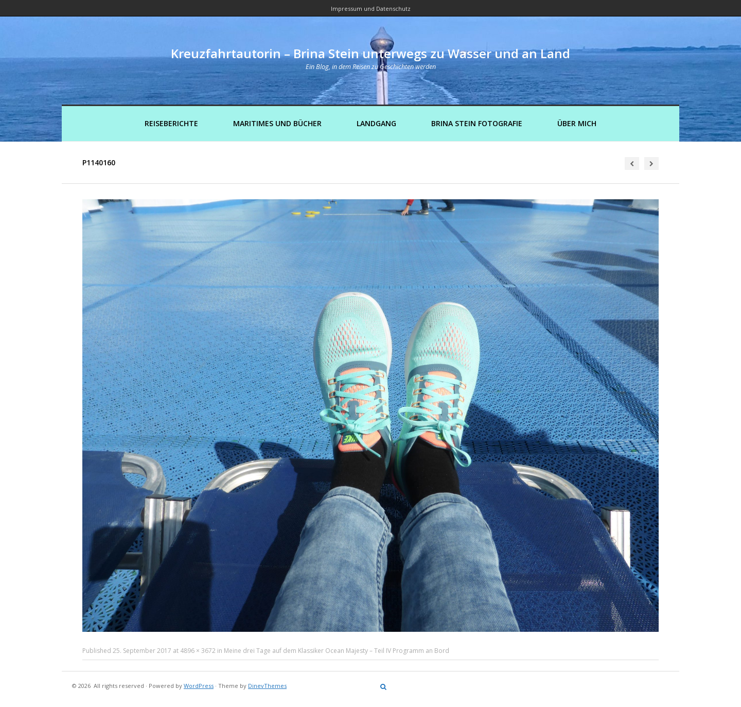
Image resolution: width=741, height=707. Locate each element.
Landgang (376, 123)
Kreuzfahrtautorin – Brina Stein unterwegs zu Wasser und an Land (370, 53)
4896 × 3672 (198, 650)
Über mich (576, 123)
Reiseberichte (171, 123)
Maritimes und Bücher (277, 123)
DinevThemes (267, 685)
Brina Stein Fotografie (476, 123)
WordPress (199, 685)
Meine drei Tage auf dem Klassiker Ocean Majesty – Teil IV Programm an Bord (336, 650)
